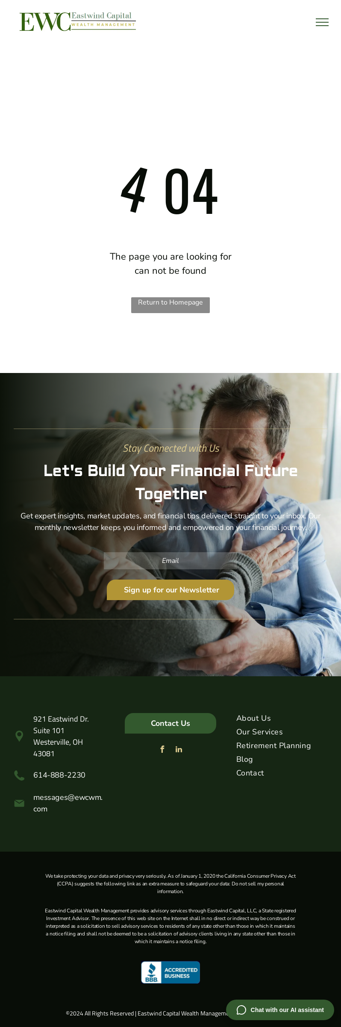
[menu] (322, 22)
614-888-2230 (59, 775)
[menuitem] (281, 720)
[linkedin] (178, 750)
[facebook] (162, 750)
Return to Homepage (170, 302)
